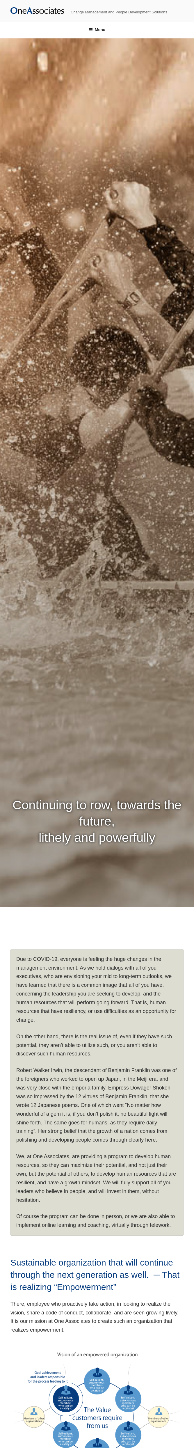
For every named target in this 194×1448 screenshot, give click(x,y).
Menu (97, 29)
